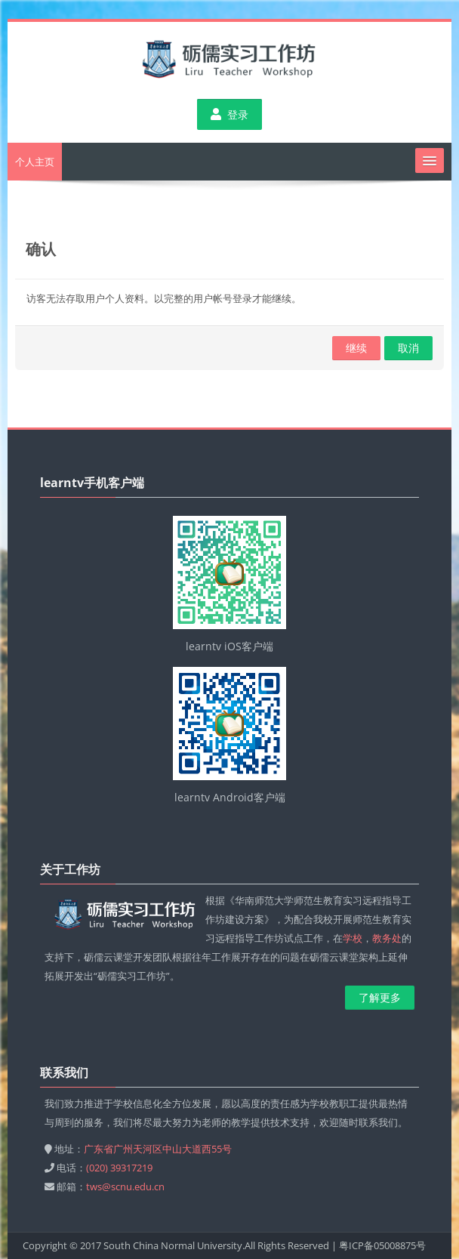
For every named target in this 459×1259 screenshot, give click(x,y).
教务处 (387, 938)
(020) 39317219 (119, 1167)
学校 (352, 938)
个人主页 (34, 161)
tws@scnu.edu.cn (125, 1186)
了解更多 (380, 997)
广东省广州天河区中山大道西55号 (158, 1149)
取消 (408, 348)
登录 (229, 114)
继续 (356, 348)
